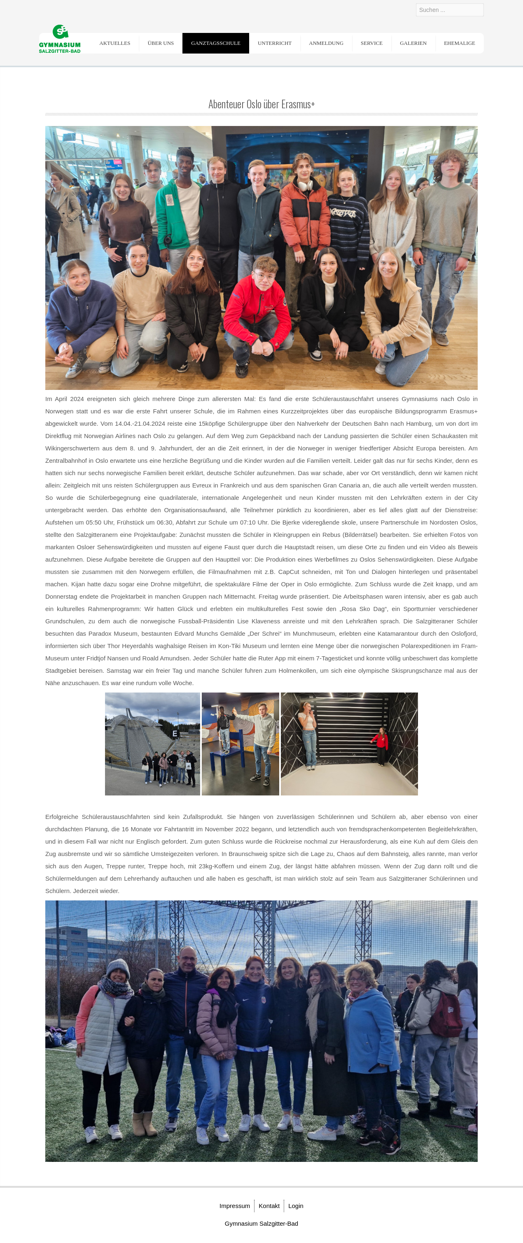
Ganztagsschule (215, 43)
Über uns (160, 43)
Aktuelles (114, 43)
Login (296, 1205)
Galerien (413, 43)
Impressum (234, 1205)
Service (372, 43)
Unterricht (275, 43)
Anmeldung (326, 43)
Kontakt (269, 1205)
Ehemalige (459, 43)
